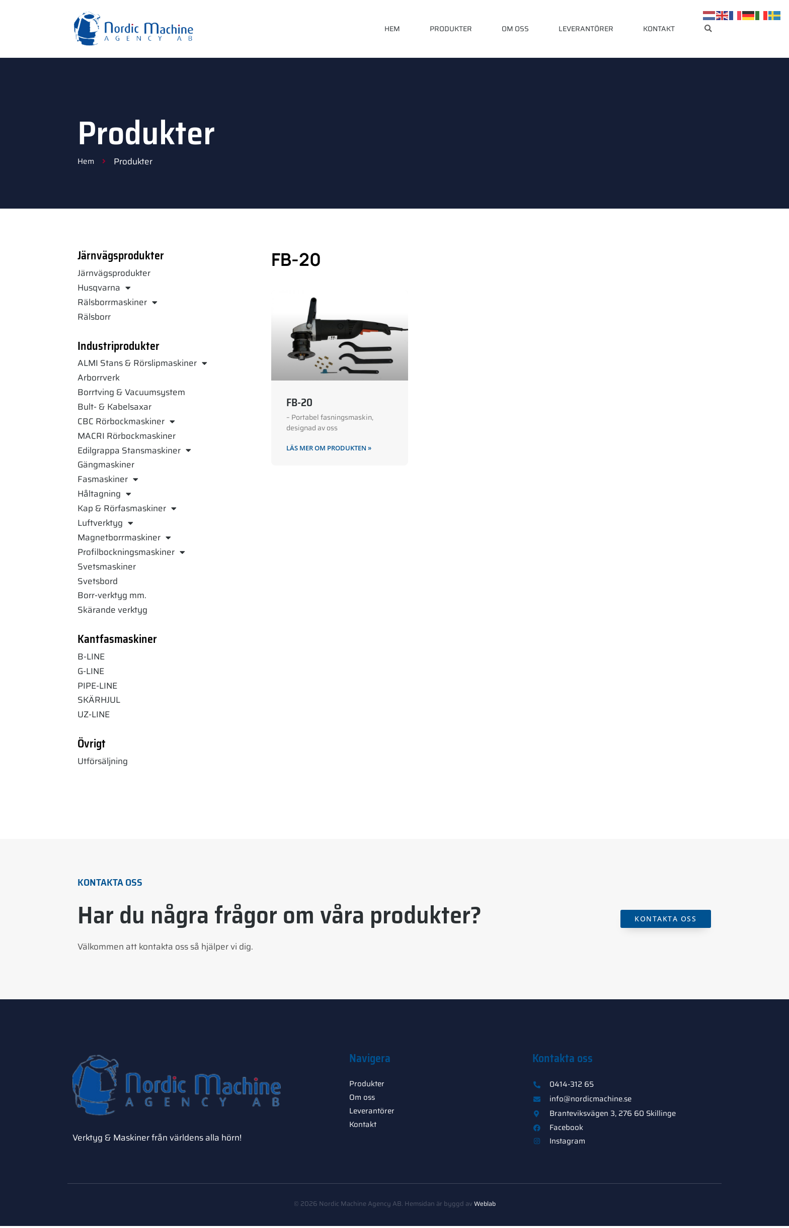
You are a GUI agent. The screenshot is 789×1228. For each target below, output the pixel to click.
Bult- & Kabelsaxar (114, 406)
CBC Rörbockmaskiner (126, 421)
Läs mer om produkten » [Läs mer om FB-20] (333, 448)
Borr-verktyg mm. (111, 595)
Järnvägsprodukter (113, 272)
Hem (392, 28)
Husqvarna (104, 287)
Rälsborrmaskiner (117, 302)
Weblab (484, 1205)
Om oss (515, 28)
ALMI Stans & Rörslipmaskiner (142, 363)
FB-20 (299, 402)
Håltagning (104, 494)
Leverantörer (586, 28)
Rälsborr (94, 316)
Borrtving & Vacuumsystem (131, 392)
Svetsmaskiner (106, 566)
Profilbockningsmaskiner (131, 552)
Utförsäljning (102, 761)
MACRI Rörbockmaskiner (126, 435)
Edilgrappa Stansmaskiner (134, 450)
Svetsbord (97, 581)
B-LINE (91, 656)
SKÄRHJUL (98, 699)
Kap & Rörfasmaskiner (127, 508)
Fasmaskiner (107, 479)
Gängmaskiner (105, 464)
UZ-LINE (93, 714)
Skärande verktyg (112, 609)
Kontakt (659, 28)
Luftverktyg (105, 523)
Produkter (451, 28)
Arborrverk (98, 377)
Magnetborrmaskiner (124, 537)
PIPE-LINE (97, 685)
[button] (708, 29)
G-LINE (90, 671)
